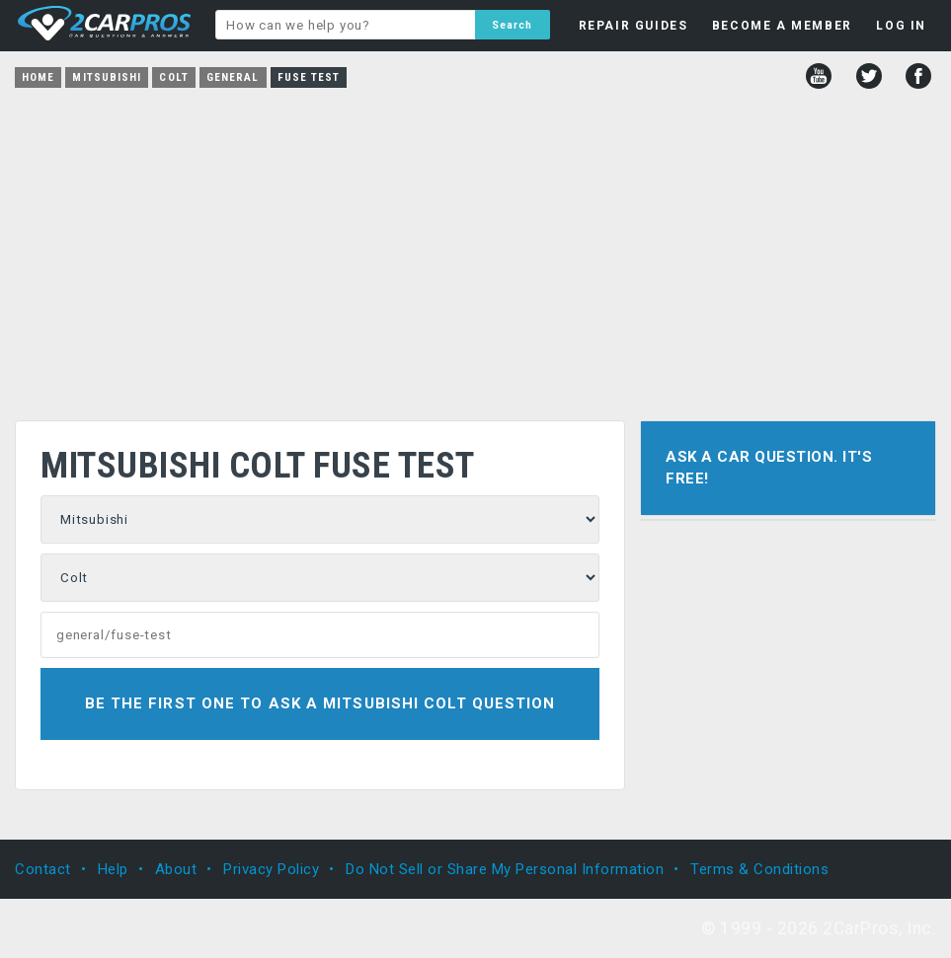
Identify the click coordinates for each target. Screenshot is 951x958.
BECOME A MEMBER (782, 26)
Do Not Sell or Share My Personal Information (505, 869)
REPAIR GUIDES (633, 26)
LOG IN (901, 26)
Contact (43, 869)
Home (38, 77)
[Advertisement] (475, 248)
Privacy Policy (271, 869)
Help (113, 869)
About (176, 869)
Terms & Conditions (759, 869)
